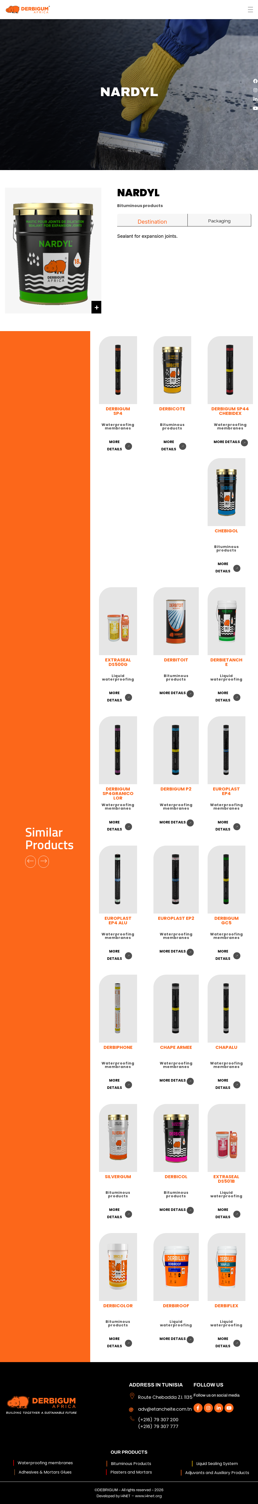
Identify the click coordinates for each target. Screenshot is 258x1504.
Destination (152, 221)
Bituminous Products (131, 1464)
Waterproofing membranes (45, 1463)
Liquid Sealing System (217, 1464)
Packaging (219, 220)
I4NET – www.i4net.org (141, 1495)
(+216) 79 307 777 (158, 1426)
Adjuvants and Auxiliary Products (217, 1473)
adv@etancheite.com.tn (165, 1409)
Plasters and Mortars (131, 1472)
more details (227, 441)
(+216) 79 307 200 (158, 1419)
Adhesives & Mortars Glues (45, 1472)
